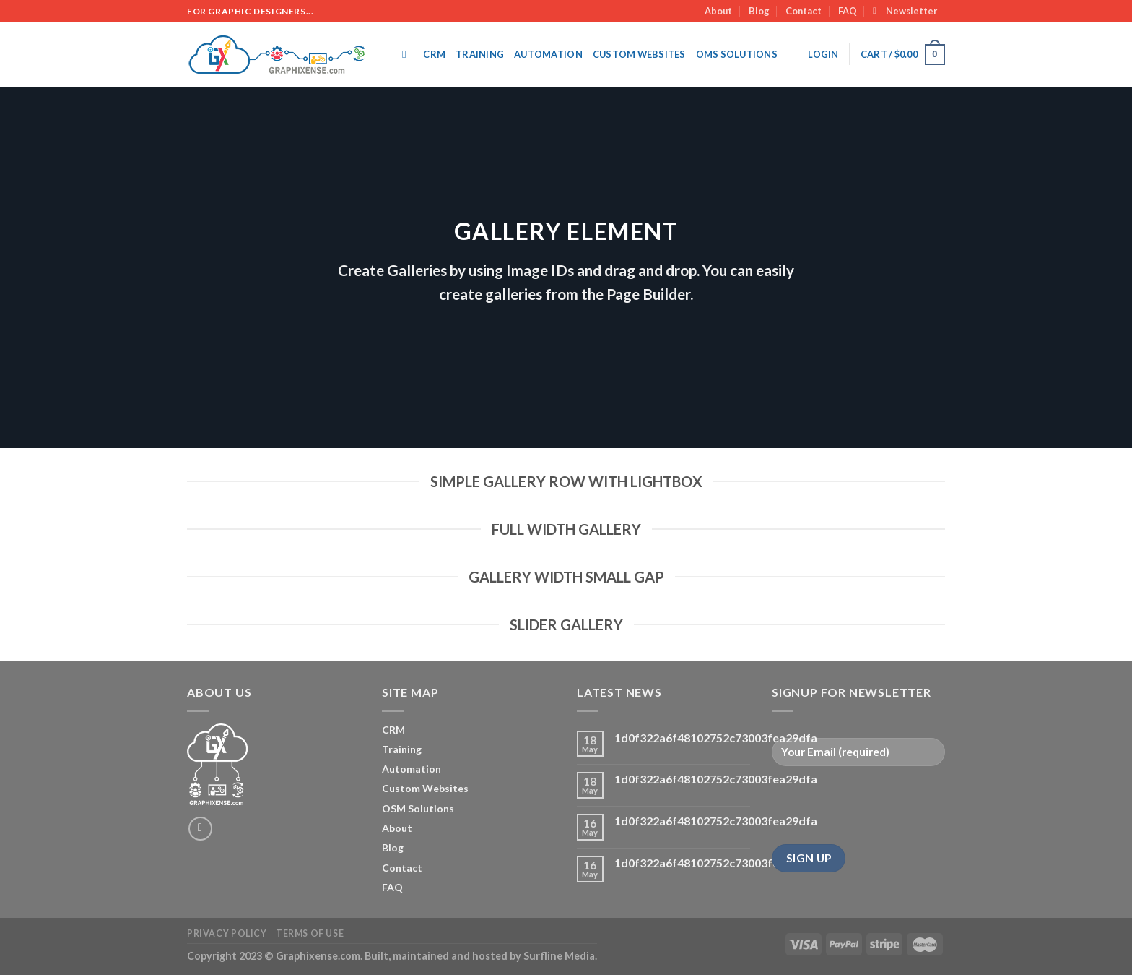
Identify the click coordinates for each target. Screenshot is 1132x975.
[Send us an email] (200, 829)
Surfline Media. (560, 956)
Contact (803, 11)
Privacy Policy (227, 933)
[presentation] (881, 805)
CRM (434, 54)
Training (480, 54)
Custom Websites (639, 54)
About (718, 11)
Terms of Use (310, 933)
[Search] (407, 54)
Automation (548, 54)
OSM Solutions (418, 808)
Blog (759, 11)
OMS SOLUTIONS (737, 54)
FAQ (847, 11)
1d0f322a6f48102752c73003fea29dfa (715, 737)
